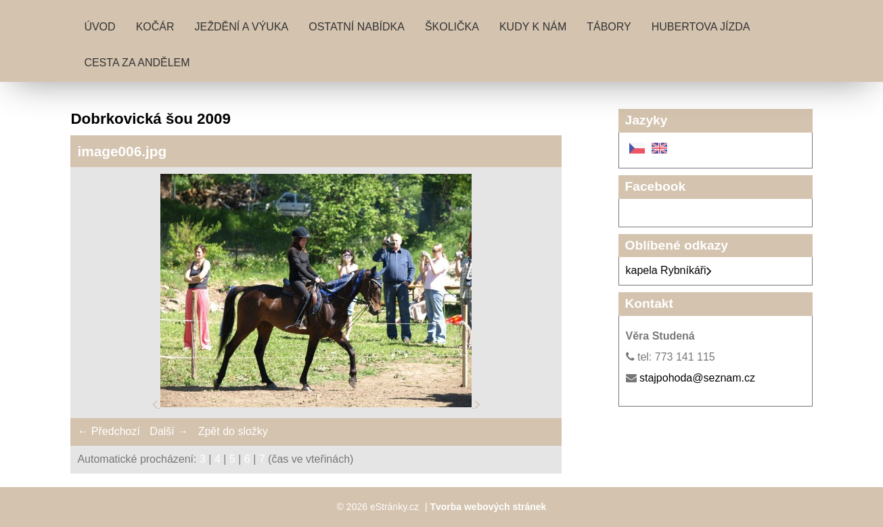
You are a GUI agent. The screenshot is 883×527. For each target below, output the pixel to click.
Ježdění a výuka (242, 26)
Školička (452, 26)
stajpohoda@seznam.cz (697, 378)
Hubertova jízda (701, 26)
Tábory (609, 26)
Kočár (155, 26)
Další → (169, 431)
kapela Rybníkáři (669, 270)
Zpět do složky (233, 431)
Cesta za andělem (136, 62)
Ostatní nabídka (357, 26)
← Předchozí (108, 431)
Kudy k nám (532, 26)
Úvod (99, 26)
